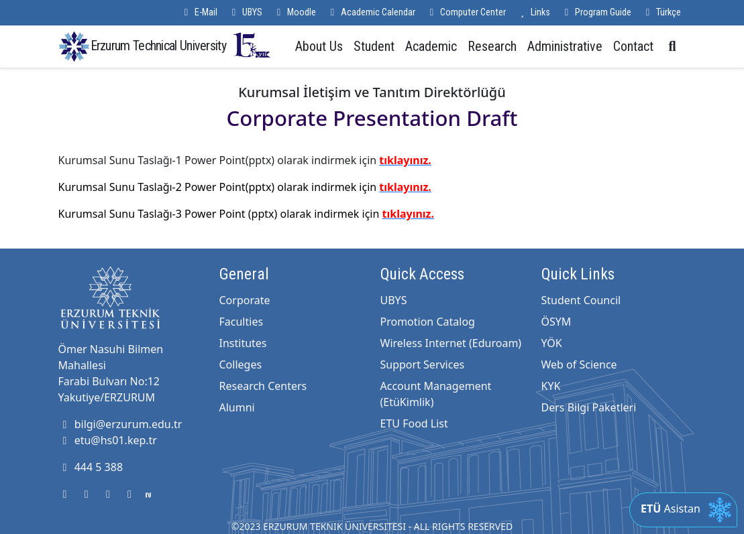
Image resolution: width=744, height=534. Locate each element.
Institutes (243, 343)
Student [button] (374, 46)
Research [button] (492, 46)
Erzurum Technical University (181, 45)
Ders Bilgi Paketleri (589, 407)
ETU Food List (414, 423)
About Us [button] (319, 46)
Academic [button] (431, 46)
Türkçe (661, 12)
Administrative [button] (564, 46)
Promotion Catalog (427, 321)
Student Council (581, 300)
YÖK (551, 343)
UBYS (245, 12)
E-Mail (198, 12)
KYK (551, 386)
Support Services (422, 364)
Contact (633, 46)
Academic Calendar (371, 12)
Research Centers (263, 386)
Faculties (241, 321)
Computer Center (466, 12)
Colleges (240, 364)
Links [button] (533, 12)
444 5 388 (90, 467)
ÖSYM (556, 321)
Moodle (294, 12)
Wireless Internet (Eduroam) (451, 343)
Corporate (244, 300)
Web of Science (579, 364)
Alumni (237, 407)
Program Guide (596, 12)
